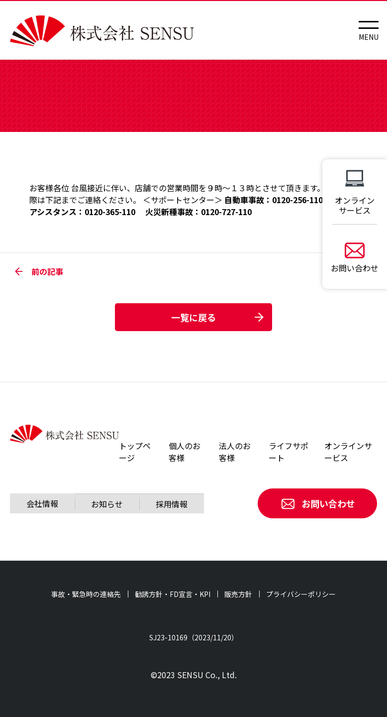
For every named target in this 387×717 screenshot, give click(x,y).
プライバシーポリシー (301, 594)
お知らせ (107, 504)
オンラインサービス (348, 452)
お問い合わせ (317, 503)
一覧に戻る (193, 317)
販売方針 (238, 594)
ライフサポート (288, 452)
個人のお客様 (184, 452)
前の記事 (39, 271)
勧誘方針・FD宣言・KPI (172, 594)
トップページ (135, 452)
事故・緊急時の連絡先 (86, 594)
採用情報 (172, 504)
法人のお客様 (235, 452)
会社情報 (42, 503)
